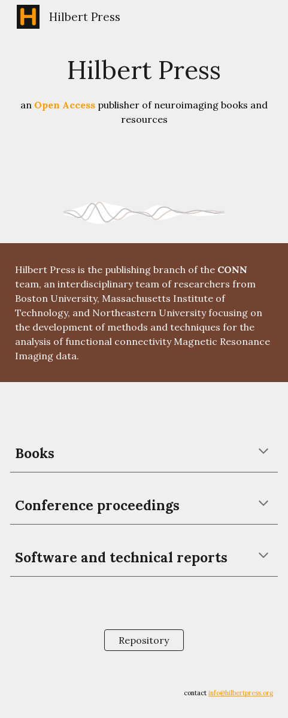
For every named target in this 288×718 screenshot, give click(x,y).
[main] (144, 89)
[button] (263, 452)
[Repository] (144, 640)
